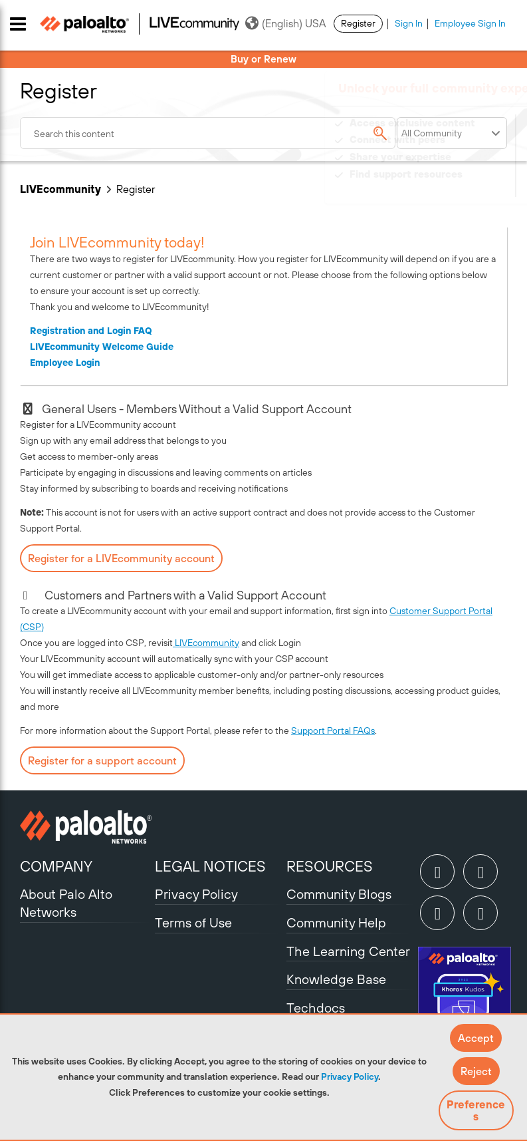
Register (358, 23)
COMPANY (56, 866)
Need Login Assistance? (447, 187)
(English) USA (285, 23)
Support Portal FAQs (333, 730)
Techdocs (315, 1007)
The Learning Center (348, 951)
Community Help (336, 922)
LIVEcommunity (60, 189)
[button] (476, 1038)
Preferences (476, 1110)
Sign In (409, 23)
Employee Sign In (470, 23)
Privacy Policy (349, 1076)
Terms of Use (193, 922)
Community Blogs (338, 893)
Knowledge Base (336, 979)
